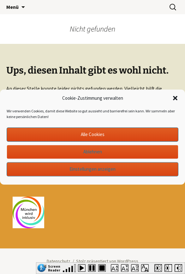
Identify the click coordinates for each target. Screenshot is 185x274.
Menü (12, 7)
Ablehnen (92, 152)
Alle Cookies (92, 134)
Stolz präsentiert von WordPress (107, 261)
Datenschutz (58, 261)
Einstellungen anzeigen (92, 169)
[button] (175, 98)
